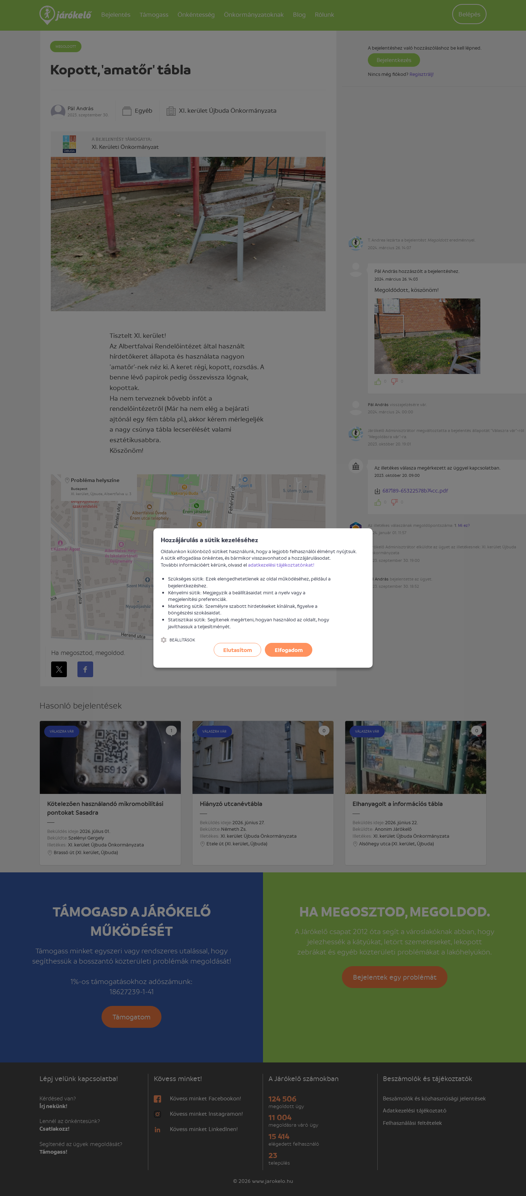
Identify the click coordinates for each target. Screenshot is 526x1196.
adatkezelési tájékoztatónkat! (281, 565)
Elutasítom (237, 649)
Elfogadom (289, 649)
